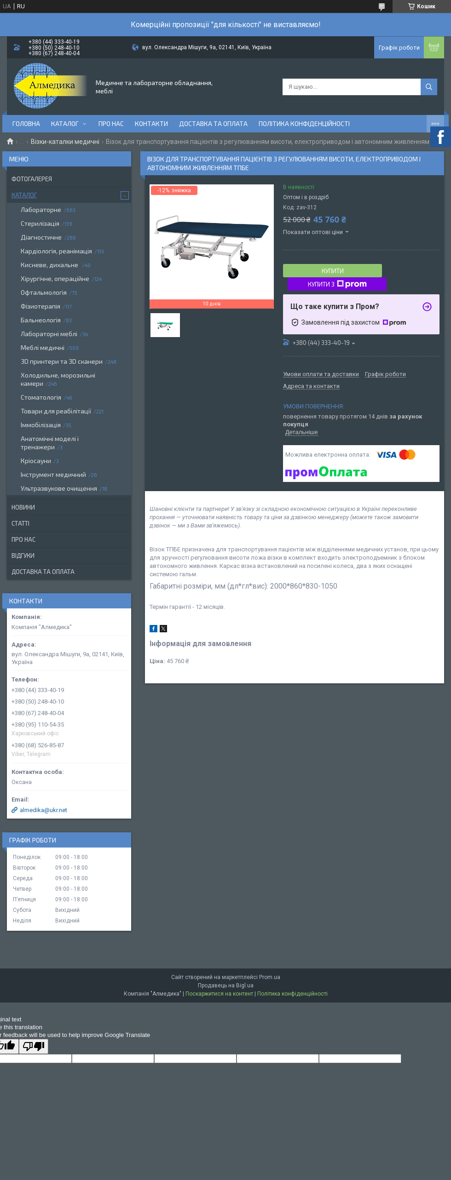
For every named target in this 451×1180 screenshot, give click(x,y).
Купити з (337, 284)
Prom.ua (269, 977)
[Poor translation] (33, 1046)
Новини (23, 507)
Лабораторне (41, 209)
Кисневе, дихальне (50, 265)
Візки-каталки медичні (65, 141)
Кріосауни (36, 460)
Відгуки (23, 555)
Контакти (151, 123)
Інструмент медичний (53, 474)
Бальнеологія (41, 320)
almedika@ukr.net (43, 810)
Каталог (65, 123)
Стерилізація (40, 223)
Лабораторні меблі (49, 334)
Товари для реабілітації (56, 411)
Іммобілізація (41, 425)
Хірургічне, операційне (55, 278)
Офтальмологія (44, 292)
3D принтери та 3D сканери (62, 361)
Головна (26, 123)
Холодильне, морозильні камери (58, 379)
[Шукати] (429, 87)
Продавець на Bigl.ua (226, 985)
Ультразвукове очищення (59, 488)
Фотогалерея (32, 179)
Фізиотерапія (40, 306)
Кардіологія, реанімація (56, 251)
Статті (20, 523)
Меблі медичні (42, 347)
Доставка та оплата (213, 123)
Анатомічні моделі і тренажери (50, 443)
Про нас (111, 123)
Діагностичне (41, 237)
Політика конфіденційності (304, 123)
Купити (333, 271)
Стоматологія (41, 397)
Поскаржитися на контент (219, 994)
